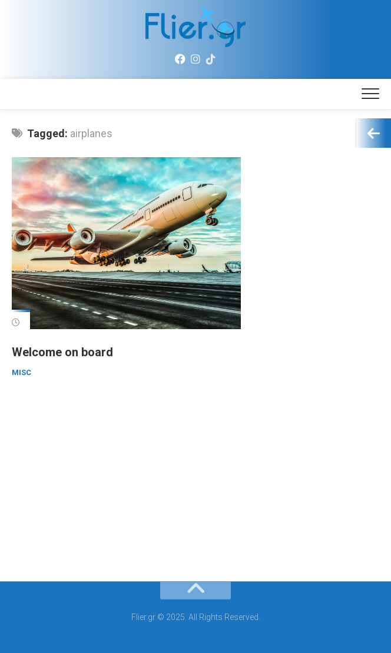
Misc (21, 372)
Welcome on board (62, 352)
